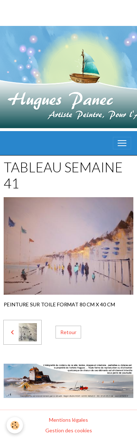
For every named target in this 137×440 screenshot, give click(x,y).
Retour (68, 332)
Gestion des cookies (68, 430)
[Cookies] (15, 425)
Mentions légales (68, 420)
